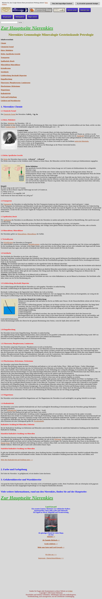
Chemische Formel (7, 47)
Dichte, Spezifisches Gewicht (10, 54)
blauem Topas (5, 443)
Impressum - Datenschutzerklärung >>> (51, 558)
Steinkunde (80, 136)
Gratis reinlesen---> (51, 544)
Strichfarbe (5, 72)
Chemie (3, 43)
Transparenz (5, 57)
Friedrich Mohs (10, 127)
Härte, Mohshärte (7, 50)
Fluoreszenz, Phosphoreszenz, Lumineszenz (15, 83)
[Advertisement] (51, 575)
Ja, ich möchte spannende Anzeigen (87, 3)
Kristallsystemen (34, 244)
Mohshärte (11, 123)
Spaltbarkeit (7, 220)
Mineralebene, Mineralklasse (27, 234)
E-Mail (70, 591)
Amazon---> (51, 536)
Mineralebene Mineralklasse (10, 65)
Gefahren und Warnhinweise (10, 100)
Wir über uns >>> (51, 554)
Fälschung (57, 439)
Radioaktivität (6, 93)
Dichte (5, 159)
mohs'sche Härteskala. (82, 141)
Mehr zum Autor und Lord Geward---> (51, 547)
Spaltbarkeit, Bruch (7, 61)
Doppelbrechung (6, 79)
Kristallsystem (6, 68)
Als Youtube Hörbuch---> (51, 540)
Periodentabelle (39, 421)
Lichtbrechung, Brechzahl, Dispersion (14, 75)
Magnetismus (5, 90)
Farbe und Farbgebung (9, 97)
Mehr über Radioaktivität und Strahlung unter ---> (17, 460)
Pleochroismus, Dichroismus (10, 86)
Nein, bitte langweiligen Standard (62, 3)
